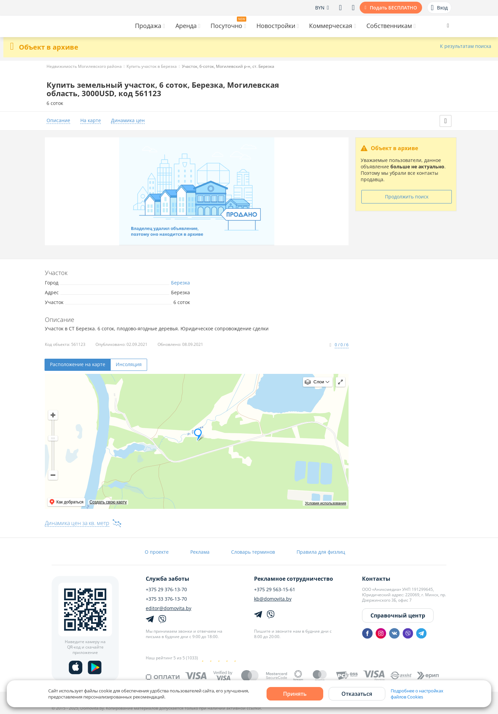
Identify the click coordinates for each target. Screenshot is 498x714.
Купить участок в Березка (152, 66)
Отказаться (356, 693)
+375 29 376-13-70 (166, 589)
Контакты (376, 578)
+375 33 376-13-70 (166, 599)
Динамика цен (128, 120)
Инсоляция (129, 364)
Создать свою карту (108, 502)
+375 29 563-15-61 (274, 589)
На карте (90, 120)
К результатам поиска (465, 46)
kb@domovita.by (273, 599)
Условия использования (325, 503)
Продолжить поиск (406, 196)
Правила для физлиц (321, 552)
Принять (295, 693)
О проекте (157, 552)
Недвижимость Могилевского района (84, 66)
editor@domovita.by (168, 608)
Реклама (200, 552)
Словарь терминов (253, 552)
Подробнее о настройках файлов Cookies (417, 694)
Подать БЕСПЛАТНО (393, 7)
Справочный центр (397, 615)
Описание (58, 120)
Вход (439, 7)
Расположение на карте (77, 364)
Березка (180, 282)
